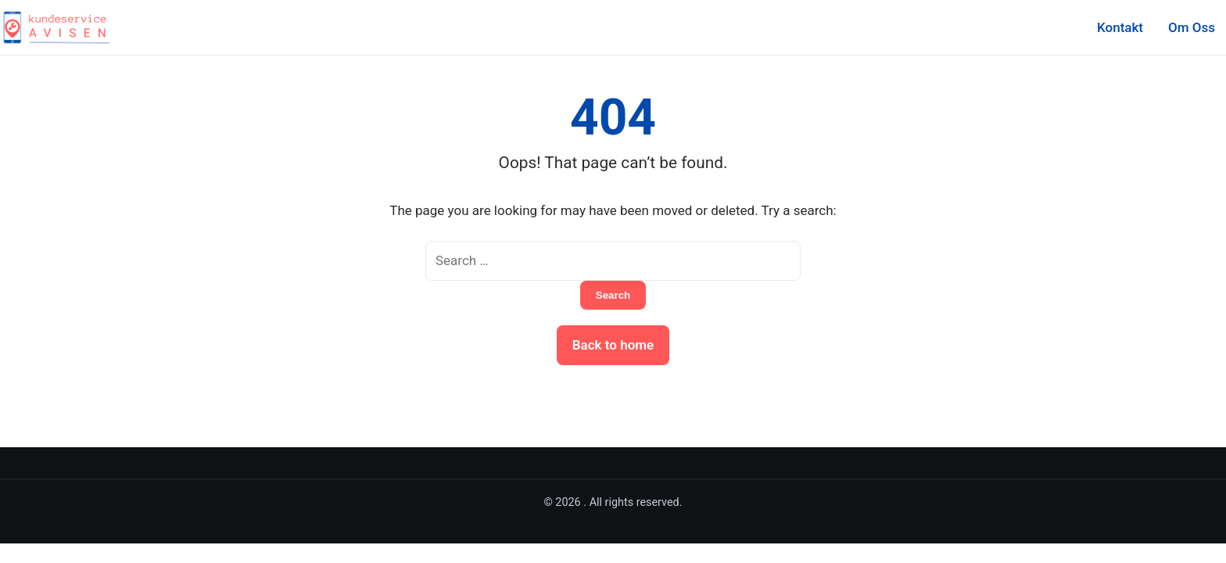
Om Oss (1191, 27)
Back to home (613, 345)
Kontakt (1120, 27)
